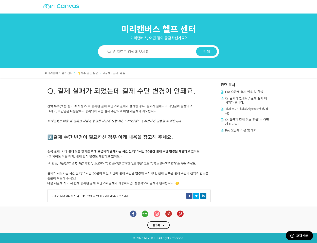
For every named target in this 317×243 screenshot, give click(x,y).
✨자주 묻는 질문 (87, 73)
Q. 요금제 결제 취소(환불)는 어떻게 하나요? (247, 121)
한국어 (156, 225)
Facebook (189, 196)
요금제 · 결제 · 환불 (113, 73)
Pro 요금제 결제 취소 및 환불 (244, 91)
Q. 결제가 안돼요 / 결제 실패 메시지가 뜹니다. (246, 100)
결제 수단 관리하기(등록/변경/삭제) (246, 110)
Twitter (196, 196)
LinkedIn (203, 196)
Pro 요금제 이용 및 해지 (241, 130)
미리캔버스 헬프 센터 (158, 28)
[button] (78, 196)
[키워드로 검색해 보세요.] (149, 51)
